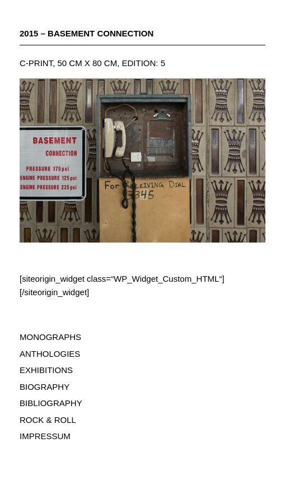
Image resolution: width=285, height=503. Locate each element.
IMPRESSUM (45, 436)
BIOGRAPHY (44, 387)
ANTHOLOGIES (50, 353)
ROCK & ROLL (48, 420)
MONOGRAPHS (50, 337)
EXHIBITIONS (46, 370)
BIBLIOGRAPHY (51, 403)
